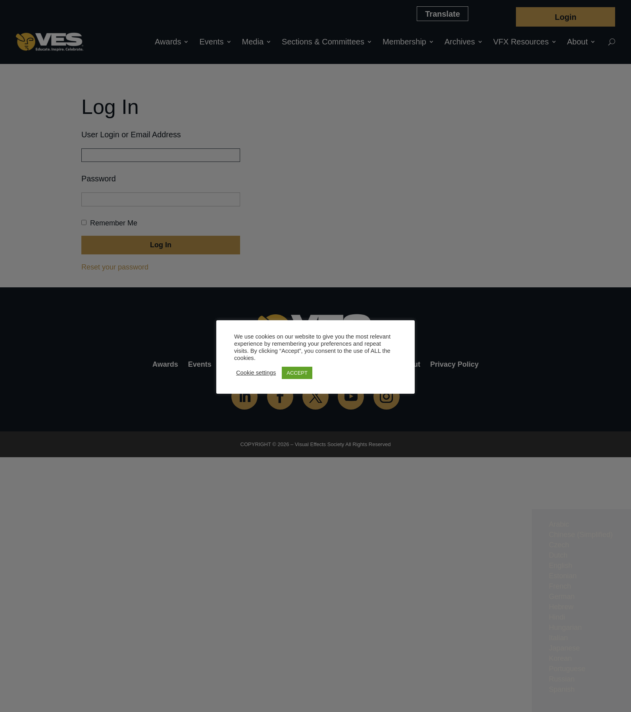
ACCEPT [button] (297, 373)
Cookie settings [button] (256, 372)
